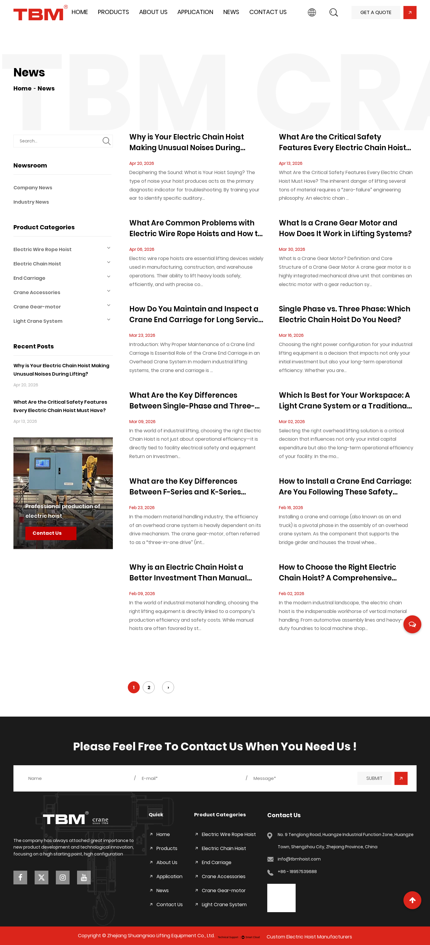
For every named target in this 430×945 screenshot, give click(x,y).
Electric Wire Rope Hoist (62, 249)
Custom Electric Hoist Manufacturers (309, 936)
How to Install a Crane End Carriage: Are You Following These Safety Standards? (345, 486)
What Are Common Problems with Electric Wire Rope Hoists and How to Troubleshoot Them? (195, 228)
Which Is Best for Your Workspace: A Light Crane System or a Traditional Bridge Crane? (344, 400)
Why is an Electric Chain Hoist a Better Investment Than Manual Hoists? (188, 572)
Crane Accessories (62, 292)
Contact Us (268, 12)
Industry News (31, 202)
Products (113, 12)
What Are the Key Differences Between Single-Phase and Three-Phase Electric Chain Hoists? (192, 400)
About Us (153, 12)
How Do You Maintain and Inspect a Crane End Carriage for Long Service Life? (196, 314)
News (231, 12)
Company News (32, 187)
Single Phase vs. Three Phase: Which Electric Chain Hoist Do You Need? (344, 314)
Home (80, 12)
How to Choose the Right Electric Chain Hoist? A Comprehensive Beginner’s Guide (337, 572)
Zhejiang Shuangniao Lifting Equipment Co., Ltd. (161, 935)
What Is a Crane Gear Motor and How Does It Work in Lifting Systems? (345, 228)
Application (195, 12)
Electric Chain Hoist (62, 263)
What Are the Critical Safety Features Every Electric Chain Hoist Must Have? (342, 142)
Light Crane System (62, 321)
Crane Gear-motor (62, 306)
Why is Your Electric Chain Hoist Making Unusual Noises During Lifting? (186, 142)
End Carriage (62, 278)
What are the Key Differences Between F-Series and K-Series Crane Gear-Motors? (185, 486)
